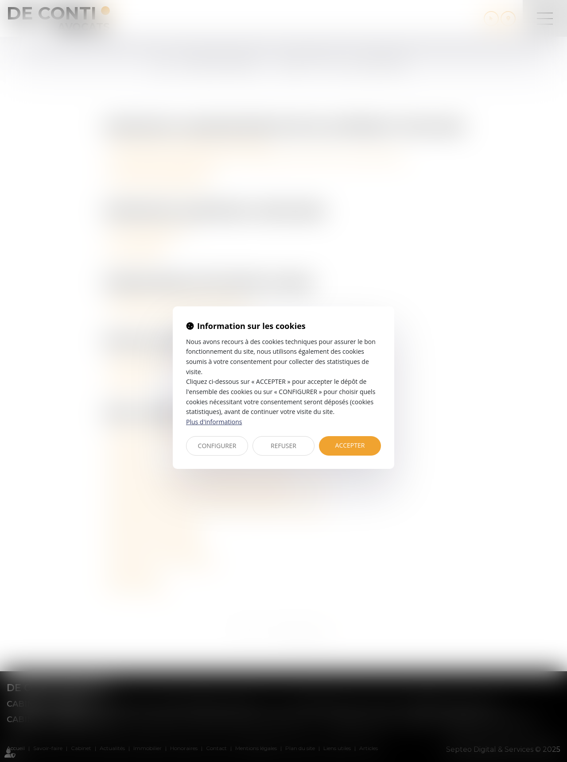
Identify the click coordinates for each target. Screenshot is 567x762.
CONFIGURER (217, 445)
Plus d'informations (214, 422)
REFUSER (283, 445)
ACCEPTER (350, 445)
